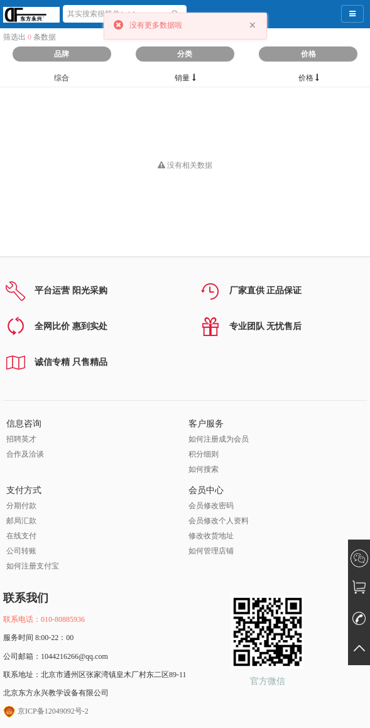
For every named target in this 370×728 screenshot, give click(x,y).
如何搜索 (203, 469)
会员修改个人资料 (218, 520)
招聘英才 (21, 439)
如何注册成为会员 (218, 439)
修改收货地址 (211, 535)
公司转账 (21, 550)
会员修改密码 (211, 505)
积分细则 (203, 454)
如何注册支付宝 (32, 566)
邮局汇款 (21, 520)
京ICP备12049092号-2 (46, 711)
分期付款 (21, 505)
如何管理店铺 (211, 550)
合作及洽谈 (25, 454)
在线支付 (21, 535)
